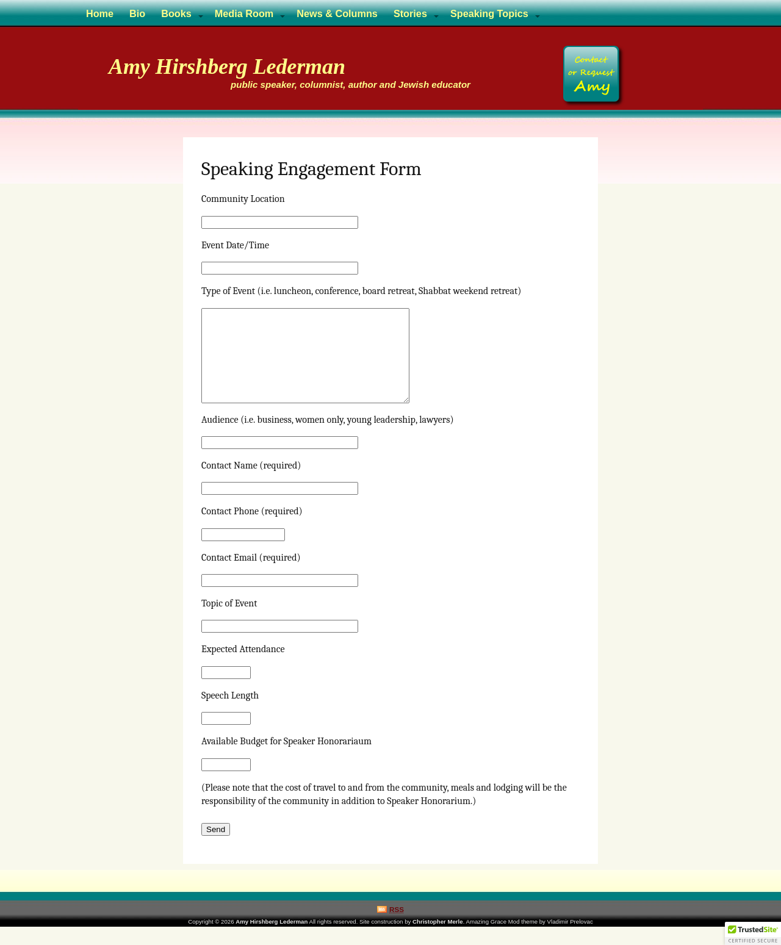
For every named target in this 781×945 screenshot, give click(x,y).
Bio (137, 13)
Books (176, 13)
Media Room (244, 13)
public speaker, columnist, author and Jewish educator (350, 84)
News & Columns (337, 13)
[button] (753, 933)
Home (99, 13)
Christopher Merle (437, 939)
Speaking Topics (489, 13)
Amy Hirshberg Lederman (227, 66)
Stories (410, 13)
